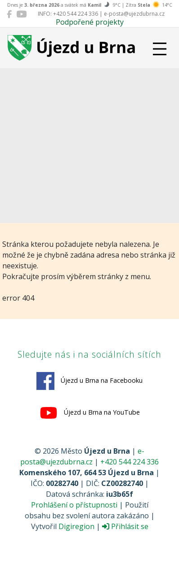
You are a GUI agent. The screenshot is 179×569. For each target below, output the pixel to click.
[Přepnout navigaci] (160, 48)
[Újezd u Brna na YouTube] (21, 14)
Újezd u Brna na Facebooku (89, 381)
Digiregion (76, 526)
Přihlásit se (125, 526)
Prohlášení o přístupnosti (74, 505)
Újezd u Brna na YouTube (90, 413)
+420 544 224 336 (129, 462)
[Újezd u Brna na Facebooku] (9, 14)
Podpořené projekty (90, 22)
